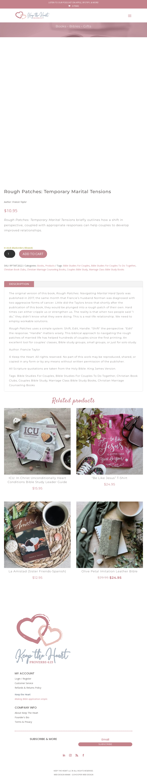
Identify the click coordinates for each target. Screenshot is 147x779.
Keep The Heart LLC (62, 770)
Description (19, 284)
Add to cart (33, 254)
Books (40, 265)
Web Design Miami (62, 774)
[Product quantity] (9, 254)
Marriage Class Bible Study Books (106, 269)
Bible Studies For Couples (76, 265)
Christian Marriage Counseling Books (46, 269)
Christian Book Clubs (15, 269)
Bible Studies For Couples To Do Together (113, 265)
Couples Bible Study (77, 269)
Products (50, 265)
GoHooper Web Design (82, 774)
